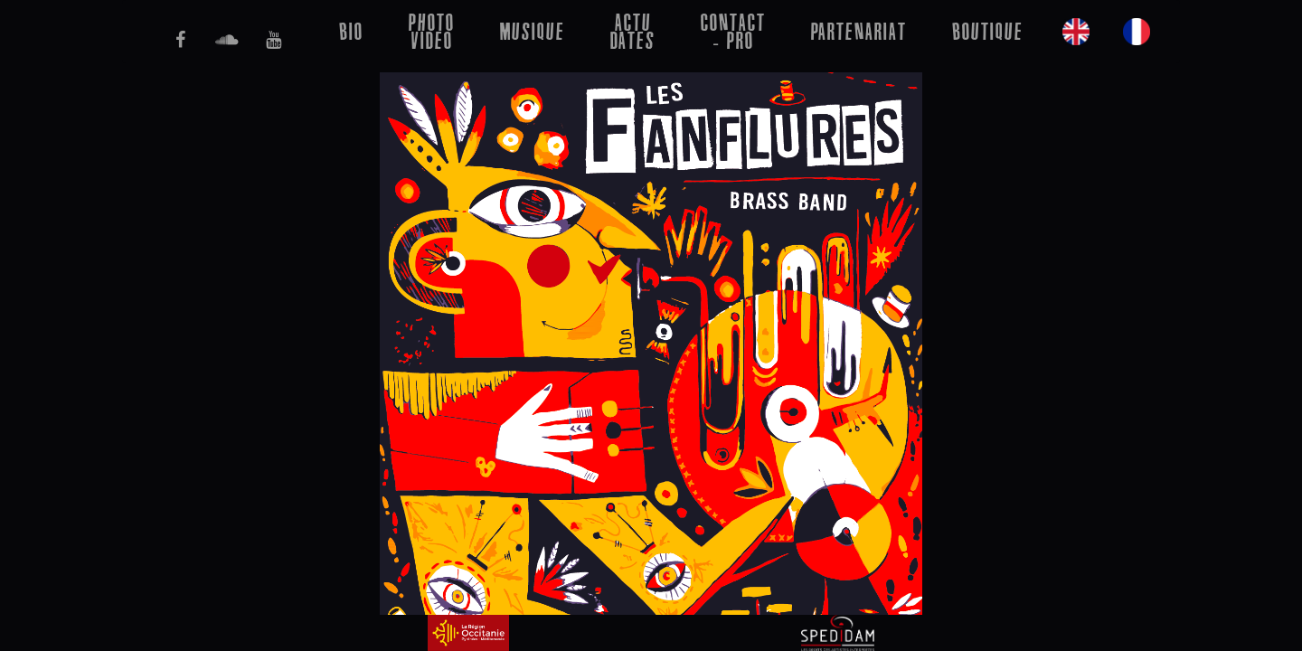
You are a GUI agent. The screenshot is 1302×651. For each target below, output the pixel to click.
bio (351, 31)
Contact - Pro (733, 31)
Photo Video (432, 31)
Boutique (988, 31)
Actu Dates (633, 31)
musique (532, 31)
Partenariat (859, 31)
